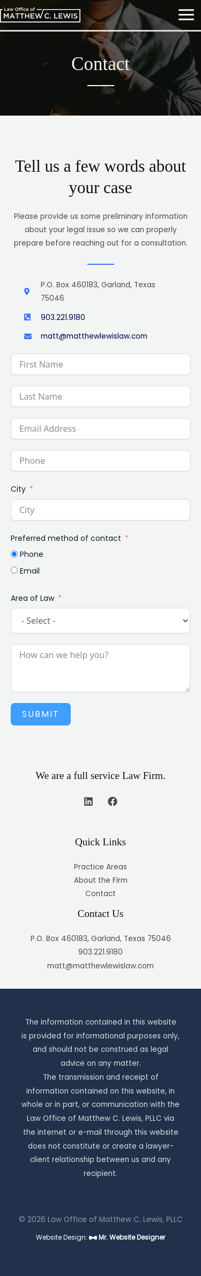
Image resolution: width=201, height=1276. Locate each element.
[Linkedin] (88, 801)
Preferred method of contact (66, 538)
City (18, 489)
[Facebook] (112, 801)
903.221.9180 (100, 952)
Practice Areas (100, 867)
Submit (40, 714)
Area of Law (32, 598)
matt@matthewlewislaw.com (100, 966)
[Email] (14, 570)
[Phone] (14, 554)
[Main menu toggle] (187, 15)
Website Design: (100, 1237)
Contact (100, 894)
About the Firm (101, 880)
